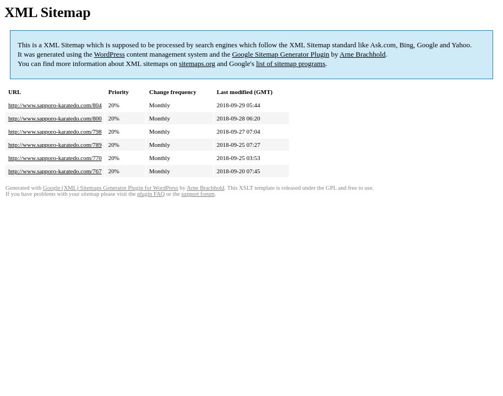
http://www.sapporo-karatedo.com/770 (55, 158)
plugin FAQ (151, 194)
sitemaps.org (197, 63)
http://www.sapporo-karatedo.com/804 (55, 105)
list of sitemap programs (290, 63)
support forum (198, 194)
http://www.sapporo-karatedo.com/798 (55, 131)
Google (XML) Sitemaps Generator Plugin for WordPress (110, 188)
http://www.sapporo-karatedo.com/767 (55, 171)
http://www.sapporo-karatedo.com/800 (55, 118)
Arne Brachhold (362, 54)
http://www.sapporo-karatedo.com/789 (55, 144)
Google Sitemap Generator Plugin (281, 54)
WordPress (109, 54)
